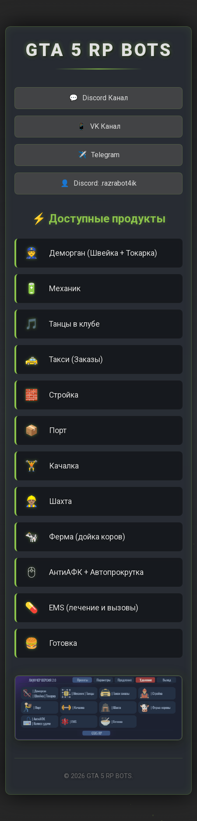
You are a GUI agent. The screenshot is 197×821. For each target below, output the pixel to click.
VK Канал (98, 126)
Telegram (99, 155)
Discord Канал (98, 98)
